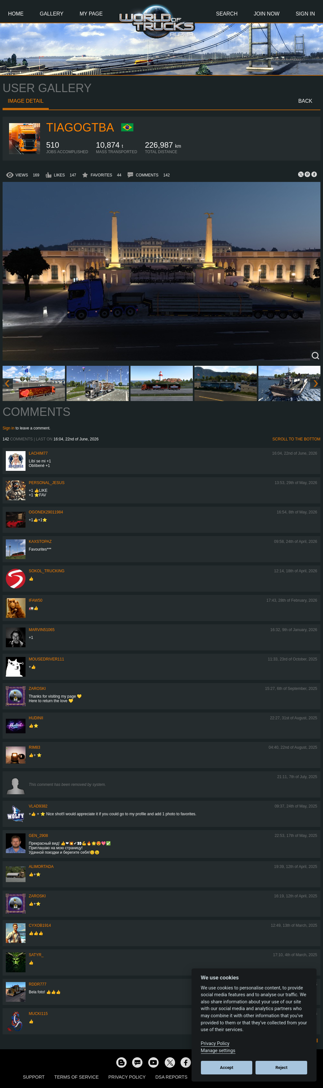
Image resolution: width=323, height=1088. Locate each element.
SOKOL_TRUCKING (47, 571)
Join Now (266, 13)
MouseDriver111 (46, 659)
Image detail (26, 101)
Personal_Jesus (47, 483)
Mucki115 (38, 1013)
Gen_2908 (38, 835)
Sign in (9, 428)
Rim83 (34, 747)
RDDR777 (38, 984)
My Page (91, 13)
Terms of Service (76, 1077)
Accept (226, 1067)
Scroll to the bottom (296, 439)
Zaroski (37, 688)
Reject (281, 1067)
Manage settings (218, 1050)
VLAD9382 (38, 806)
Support (34, 1077)
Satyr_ (36, 955)
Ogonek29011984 (46, 512)
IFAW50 (35, 600)
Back (305, 101)
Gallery (52, 13)
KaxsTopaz (40, 541)
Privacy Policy (127, 1077)
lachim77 (38, 453)
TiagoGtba (80, 127)
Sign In (305, 13)
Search (227, 13)
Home (16, 13)
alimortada (41, 866)
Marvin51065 (42, 630)
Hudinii (36, 718)
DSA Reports (171, 1077)
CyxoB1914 (40, 925)
